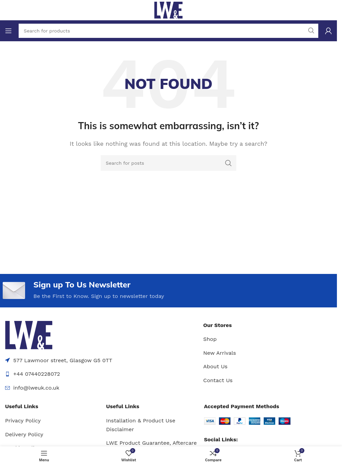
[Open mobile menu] (8, 31)
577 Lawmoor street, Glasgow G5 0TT (62, 360)
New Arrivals (219, 353)
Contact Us (218, 380)
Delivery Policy (24, 434)
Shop (210, 339)
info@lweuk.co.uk (36, 388)
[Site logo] (168, 9)
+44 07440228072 (36, 374)
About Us (215, 367)
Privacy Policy (23, 420)
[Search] (168, 163)
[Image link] (29, 334)
